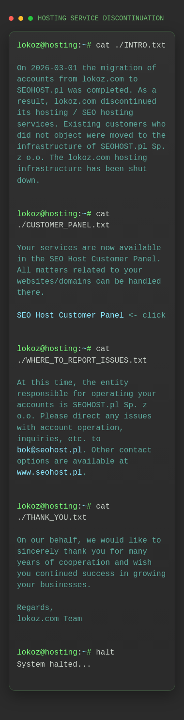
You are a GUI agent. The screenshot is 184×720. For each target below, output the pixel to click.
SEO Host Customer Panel (70, 315)
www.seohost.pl (49, 472)
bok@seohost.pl (49, 450)
